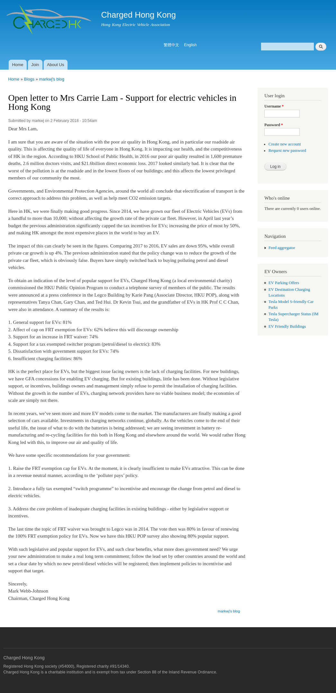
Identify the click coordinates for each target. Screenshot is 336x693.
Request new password (287, 150)
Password (273, 125)
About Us (55, 64)
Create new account (284, 144)
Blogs (29, 79)
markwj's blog (51, 79)
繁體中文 (171, 45)
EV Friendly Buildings (287, 326)
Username (274, 106)
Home (17, 64)
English (190, 45)
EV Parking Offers (283, 283)
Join (35, 64)
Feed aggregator (281, 248)
